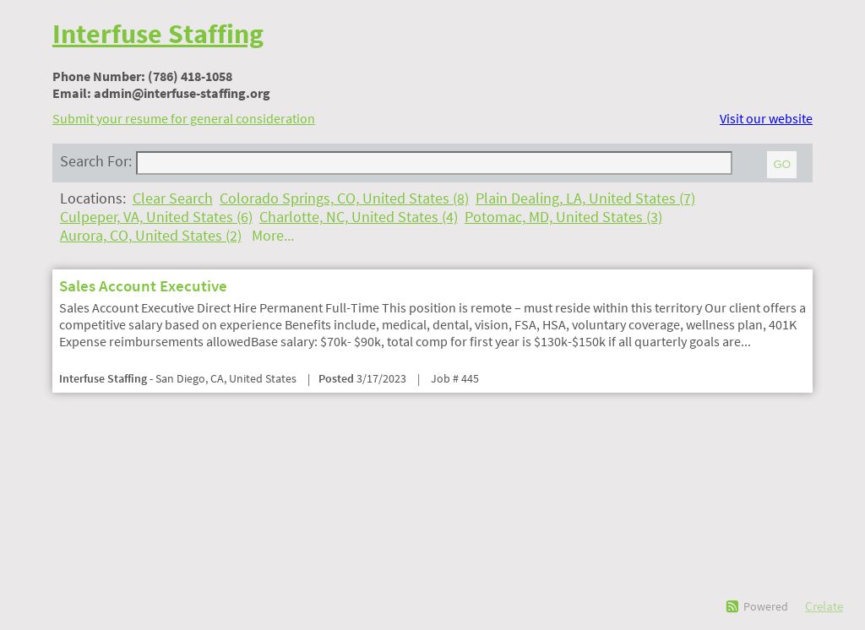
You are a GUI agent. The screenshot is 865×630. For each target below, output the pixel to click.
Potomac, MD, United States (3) (563, 217)
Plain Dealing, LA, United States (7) (585, 198)
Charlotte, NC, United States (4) (358, 217)
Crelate (824, 606)
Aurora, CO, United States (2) (151, 235)
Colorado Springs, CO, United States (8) (344, 198)
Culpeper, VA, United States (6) (156, 217)
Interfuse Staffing (158, 34)
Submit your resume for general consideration (183, 118)
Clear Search (173, 198)
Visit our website (766, 118)
